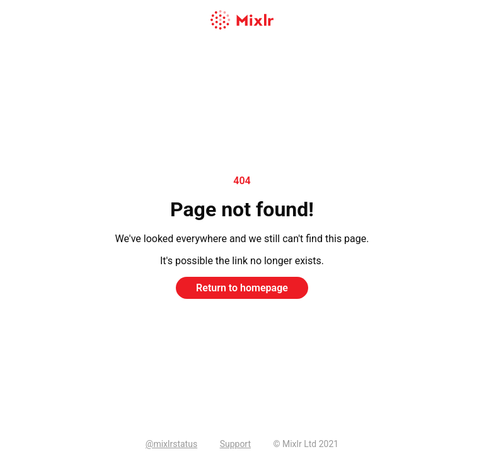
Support (235, 444)
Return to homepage (242, 288)
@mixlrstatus (171, 444)
